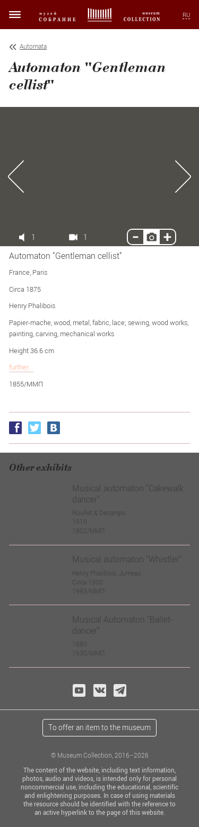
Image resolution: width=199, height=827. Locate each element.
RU (186, 15)
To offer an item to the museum (99, 727)
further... (21, 367)
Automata (33, 46)
